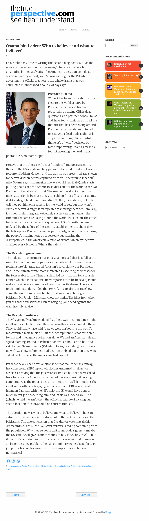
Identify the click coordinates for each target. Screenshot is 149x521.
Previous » (86, 494)
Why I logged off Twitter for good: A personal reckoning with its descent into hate (124, 107)
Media (43, 466)
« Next (15, 494)
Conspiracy (16, 466)
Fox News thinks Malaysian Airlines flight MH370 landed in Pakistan (124, 90)
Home (62, 29)
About (73, 29)
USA (8, 469)
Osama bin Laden (62, 466)
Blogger (109, 512)
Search (133, 45)
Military (50, 466)
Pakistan (74, 466)
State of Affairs (85, 466)
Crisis (24, 466)
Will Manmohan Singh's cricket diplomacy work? (123, 124)
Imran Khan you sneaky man (123, 65)
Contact (86, 29)
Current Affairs (34, 466)
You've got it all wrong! (126, 75)
